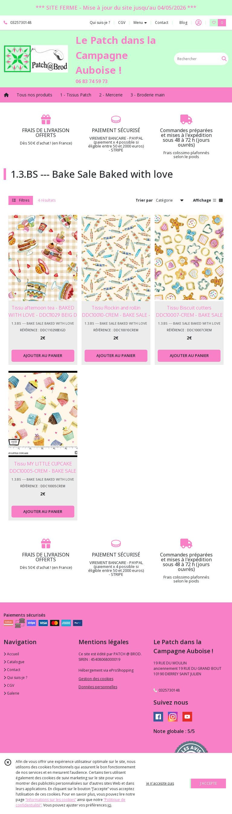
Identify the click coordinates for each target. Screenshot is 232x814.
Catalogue (14, 661)
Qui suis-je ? (15, 677)
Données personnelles (98, 686)
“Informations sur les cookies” (50, 799)
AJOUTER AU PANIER (42, 355)
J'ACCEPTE (208, 783)
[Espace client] (198, 23)
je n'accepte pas (160, 783)
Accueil (11, 654)
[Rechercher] (224, 59)
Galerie (11, 693)
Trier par (144, 200)
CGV (9, 685)
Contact (161, 22)
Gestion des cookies (96, 678)
